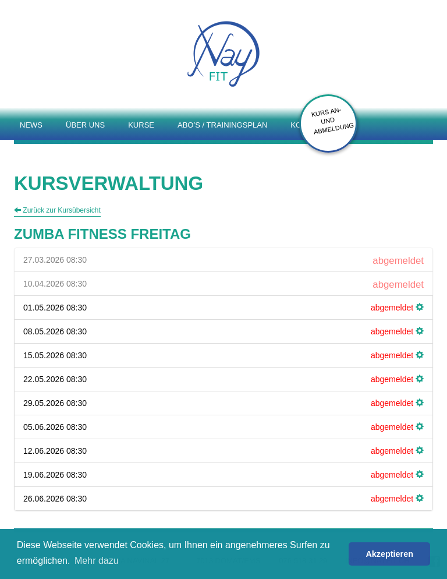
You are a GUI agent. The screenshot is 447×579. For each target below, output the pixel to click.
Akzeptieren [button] (389, 554)
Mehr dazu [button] (96, 561)
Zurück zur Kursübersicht (57, 210)
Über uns (85, 125)
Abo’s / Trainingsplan (222, 125)
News (31, 125)
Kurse (141, 125)
